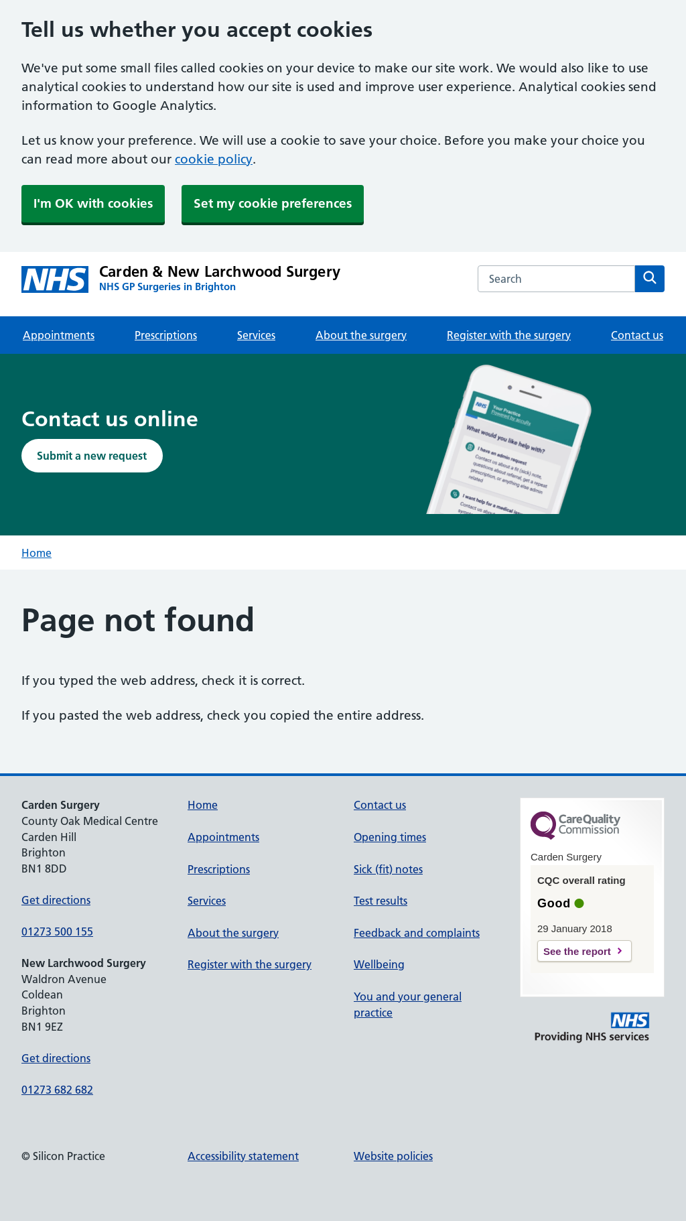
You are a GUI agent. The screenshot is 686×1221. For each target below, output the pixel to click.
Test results (380, 900)
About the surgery (361, 335)
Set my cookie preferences (273, 203)
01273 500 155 (57, 931)
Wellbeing (379, 964)
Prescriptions (166, 335)
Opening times (390, 837)
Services (256, 335)
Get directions (55, 900)
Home (36, 553)
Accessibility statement (243, 1156)
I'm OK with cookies (93, 203)
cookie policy (214, 159)
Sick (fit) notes (388, 869)
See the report (577, 951)
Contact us (637, 335)
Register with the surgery (509, 335)
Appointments (58, 335)
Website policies (393, 1156)
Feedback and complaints (417, 933)
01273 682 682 (57, 1089)
